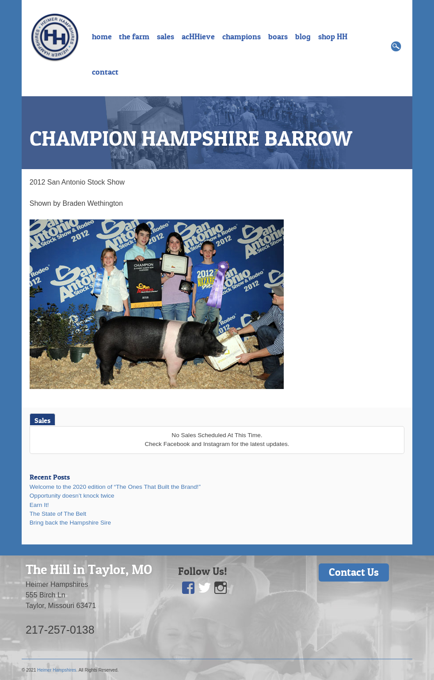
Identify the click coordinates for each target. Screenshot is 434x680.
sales (165, 37)
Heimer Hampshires (56, 670)
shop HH (332, 37)
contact (105, 72)
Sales (42, 420)
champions (241, 37)
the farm (134, 37)
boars (278, 37)
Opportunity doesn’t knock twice (72, 495)
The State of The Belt (58, 513)
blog (303, 37)
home (102, 37)
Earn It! (39, 505)
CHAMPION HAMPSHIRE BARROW (191, 138)
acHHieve (198, 37)
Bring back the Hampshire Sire (70, 522)
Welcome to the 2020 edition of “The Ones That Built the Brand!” (115, 487)
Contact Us (354, 572)
